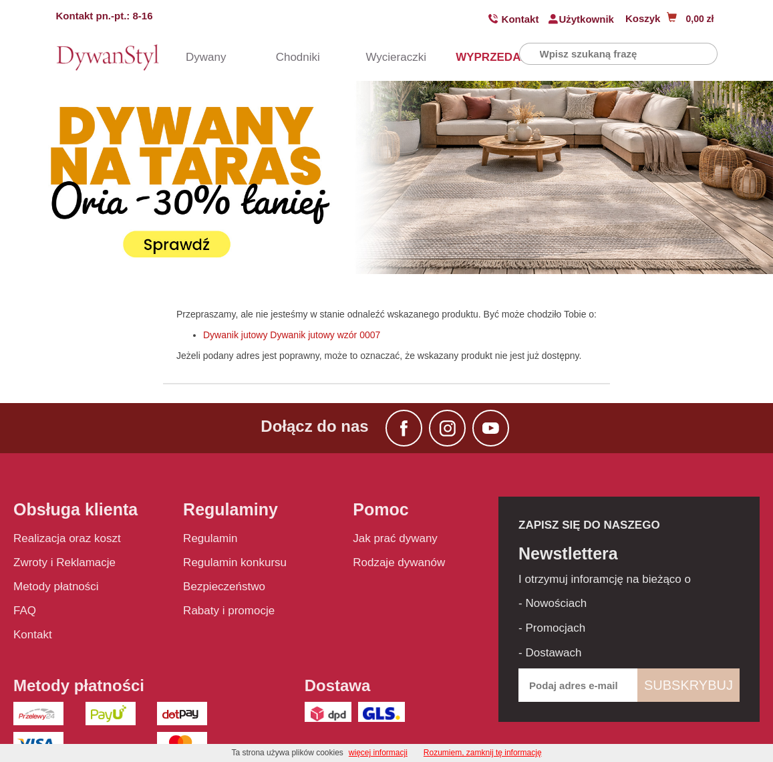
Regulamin (210, 538)
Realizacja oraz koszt (67, 538)
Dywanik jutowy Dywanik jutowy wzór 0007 (291, 335)
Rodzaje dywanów (399, 562)
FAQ (24, 610)
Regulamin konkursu (235, 562)
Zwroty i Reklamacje (64, 562)
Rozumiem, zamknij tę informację (483, 752)
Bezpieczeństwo (224, 586)
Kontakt (520, 19)
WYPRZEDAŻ (474, 57)
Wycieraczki (383, 57)
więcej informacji (378, 752)
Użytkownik (586, 19)
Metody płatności (56, 586)
